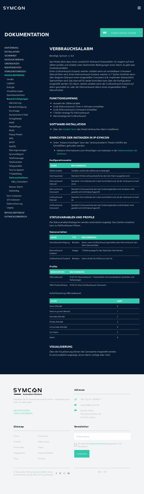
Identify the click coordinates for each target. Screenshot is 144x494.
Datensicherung (14, 59)
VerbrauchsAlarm (18, 177)
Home (16, 435)
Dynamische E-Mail (18, 114)
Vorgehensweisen (15, 71)
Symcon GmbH (39, 471)
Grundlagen (11, 63)
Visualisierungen (15, 90)
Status (41, 447)
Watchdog (14, 190)
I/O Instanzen (13, 199)
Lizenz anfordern (23, 413)
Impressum (43, 435)
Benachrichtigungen (17, 98)
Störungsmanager (18, 150)
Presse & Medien (45, 452)
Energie (10, 87)
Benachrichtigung (17, 106)
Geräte (10, 79)
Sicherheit (10, 55)
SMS (11, 138)
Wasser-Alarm (16, 186)
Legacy (10, 207)
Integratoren (19, 452)
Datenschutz (43, 441)
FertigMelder (15, 118)
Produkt (17, 441)
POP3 (11, 130)
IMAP (11, 122)
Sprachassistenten (16, 94)
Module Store (70, 129)
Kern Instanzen (14, 195)
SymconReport (16, 154)
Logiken (11, 83)
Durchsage (14, 110)
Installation (12, 51)
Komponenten (12, 67)
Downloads (19, 447)
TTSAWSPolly (15, 173)
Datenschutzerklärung (99, 443)
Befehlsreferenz (14, 212)
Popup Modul (15, 134)
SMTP (12, 142)
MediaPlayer (15, 126)
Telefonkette (15, 161)
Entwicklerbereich (15, 216)
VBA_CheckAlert (19, 181)
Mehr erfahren (22, 410)
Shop (16, 458)
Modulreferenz (14, 75)
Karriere (41, 458)
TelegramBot (15, 165)
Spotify (12, 146)
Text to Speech (16, 169)
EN (105, 471)
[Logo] (14, 8)
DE (99, 471)
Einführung (11, 47)
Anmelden (82, 453)
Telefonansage (16, 157)
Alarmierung (15, 102)
